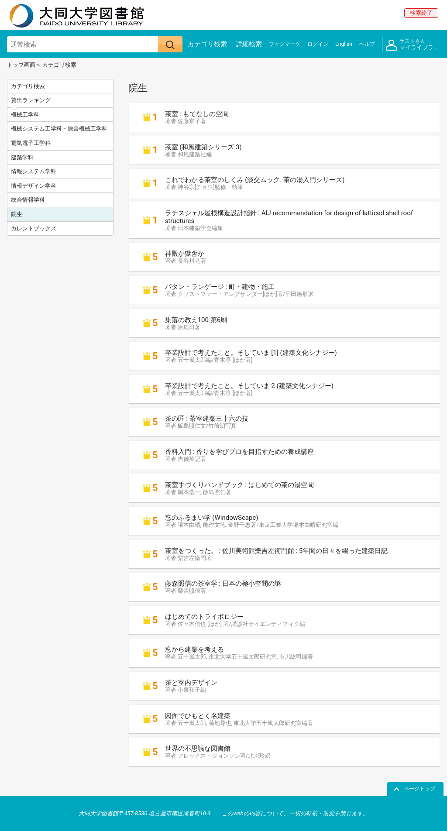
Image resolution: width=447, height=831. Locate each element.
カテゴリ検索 (207, 44)
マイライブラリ (412, 45)
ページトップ (419, 789)
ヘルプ (367, 44)
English (343, 44)
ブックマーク (284, 44)
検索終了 (421, 13)
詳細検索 (249, 44)
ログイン (317, 44)
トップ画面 (21, 65)
